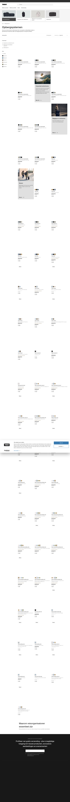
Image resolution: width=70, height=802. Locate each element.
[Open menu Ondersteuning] (24, 8)
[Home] (9, 4)
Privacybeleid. (29, 754)
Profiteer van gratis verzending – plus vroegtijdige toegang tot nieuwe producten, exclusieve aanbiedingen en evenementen (35, 743)
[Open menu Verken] (19, 8)
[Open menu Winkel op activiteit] (13, 8)
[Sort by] (63, 35)
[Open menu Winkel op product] (6, 8)
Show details (16, 799)
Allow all (61, 792)
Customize (61, 795)
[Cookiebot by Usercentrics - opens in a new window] (6, 800)
